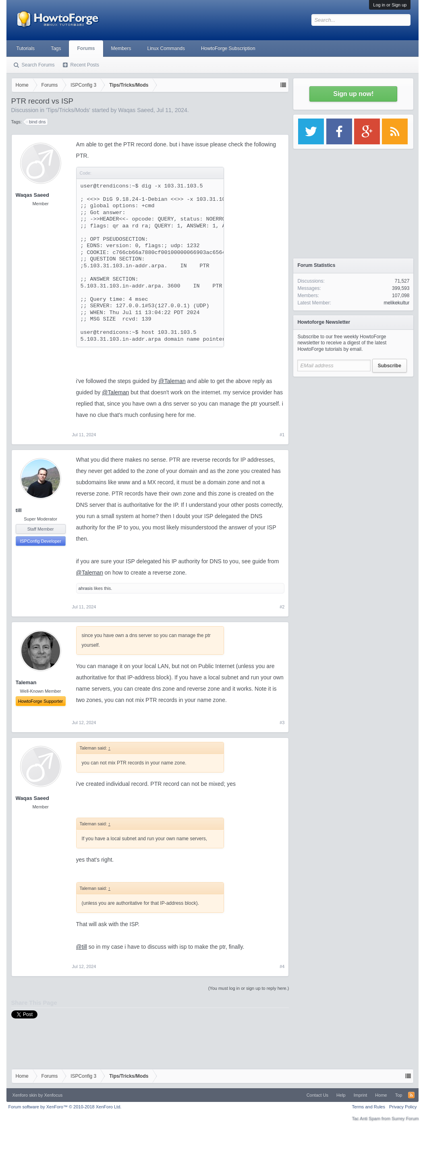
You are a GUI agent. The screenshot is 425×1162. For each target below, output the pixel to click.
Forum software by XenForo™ (65, 1106)
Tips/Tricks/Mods (68, 110)
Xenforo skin (24, 1095)
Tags (56, 48)
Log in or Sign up (389, 4)
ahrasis (86, 588)
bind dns (36, 121)
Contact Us (317, 1095)
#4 (282, 966)
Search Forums (38, 65)
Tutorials (26, 48)
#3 (282, 722)
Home (381, 1095)
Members (121, 48)
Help (341, 1095)
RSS (411, 1095)
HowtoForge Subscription (228, 48)
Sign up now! (353, 93)
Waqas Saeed (135, 110)
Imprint (360, 1095)
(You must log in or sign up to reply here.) (248, 988)
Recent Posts (84, 65)
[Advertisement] (353, 431)
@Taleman (172, 381)
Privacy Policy (403, 1106)
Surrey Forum (405, 1118)
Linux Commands (166, 48)
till (19, 510)
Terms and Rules (368, 1106)
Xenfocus (53, 1095)
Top (398, 1095)
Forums (86, 48)
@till (81, 946)
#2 (282, 606)
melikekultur (396, 303)
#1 (282, 434)
